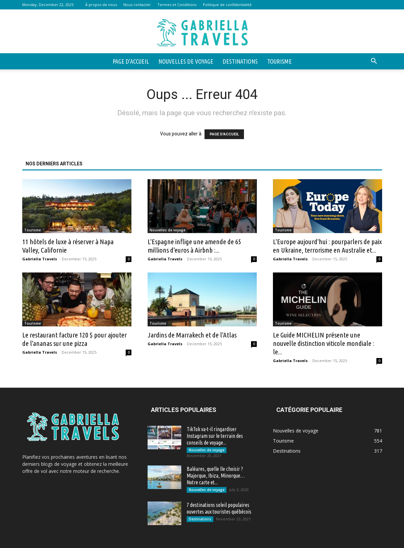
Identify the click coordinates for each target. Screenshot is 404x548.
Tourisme (279, 61)
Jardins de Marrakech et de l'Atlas (192, 335)
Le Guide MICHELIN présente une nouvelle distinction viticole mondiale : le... (323, 343)
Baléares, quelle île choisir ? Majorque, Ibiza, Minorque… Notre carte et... (216, 475)
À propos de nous (101, 4)
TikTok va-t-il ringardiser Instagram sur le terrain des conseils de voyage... (215, 436)
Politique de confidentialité (227, 4)
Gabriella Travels (39, 258)
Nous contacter (137, 4)
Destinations (240, 61)
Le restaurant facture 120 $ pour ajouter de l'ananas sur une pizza (74, 339)
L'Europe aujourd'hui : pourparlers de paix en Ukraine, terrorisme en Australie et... (327, 245)
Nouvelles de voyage (185, 61)
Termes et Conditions (176, 4)
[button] (374, 62)
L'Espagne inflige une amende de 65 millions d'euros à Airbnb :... (194, 245)
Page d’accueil (131, 61)
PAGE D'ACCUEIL (224, 134)
